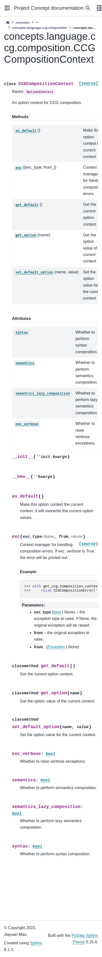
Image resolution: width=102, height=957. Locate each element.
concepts (22, 22)
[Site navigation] (7, 8)
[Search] (88, 8)
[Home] (7, 22)
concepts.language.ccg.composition (39, 28)
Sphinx (36, 943)
